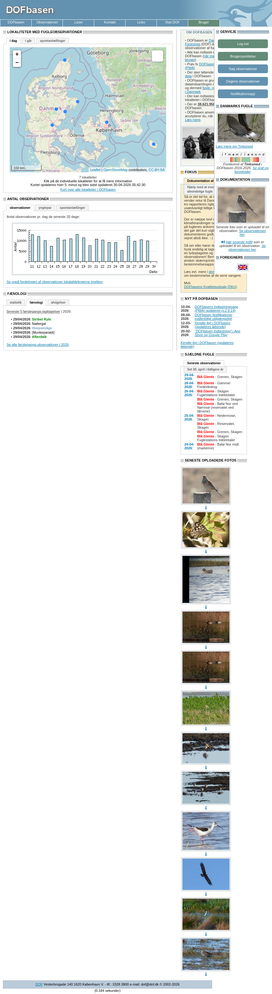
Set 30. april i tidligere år (205, 369)
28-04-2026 (189, 385)
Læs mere (193, 120)
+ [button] (17, 54)
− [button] (17, 63)
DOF (39, 984)
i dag (13, 41)
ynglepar (45, 207)
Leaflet (95, 170)
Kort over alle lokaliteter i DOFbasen (88, 189)
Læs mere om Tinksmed (234, 146)
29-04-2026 (189, 377)
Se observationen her (247, 247)
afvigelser (58, 302)
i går (28, 41)
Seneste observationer (204, 363)
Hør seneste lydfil (239, 242)
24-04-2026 (189, 446)
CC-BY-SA (156, 170)
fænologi (36, 302)
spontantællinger (52, 41)
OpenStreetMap (115, 170)
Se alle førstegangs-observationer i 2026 (38, 344)
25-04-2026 (189, 417)
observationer (20, 207)
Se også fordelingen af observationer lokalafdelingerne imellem (55, 282)
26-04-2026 (189, 393)
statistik (16, 302)
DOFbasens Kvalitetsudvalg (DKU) (210, 287)
